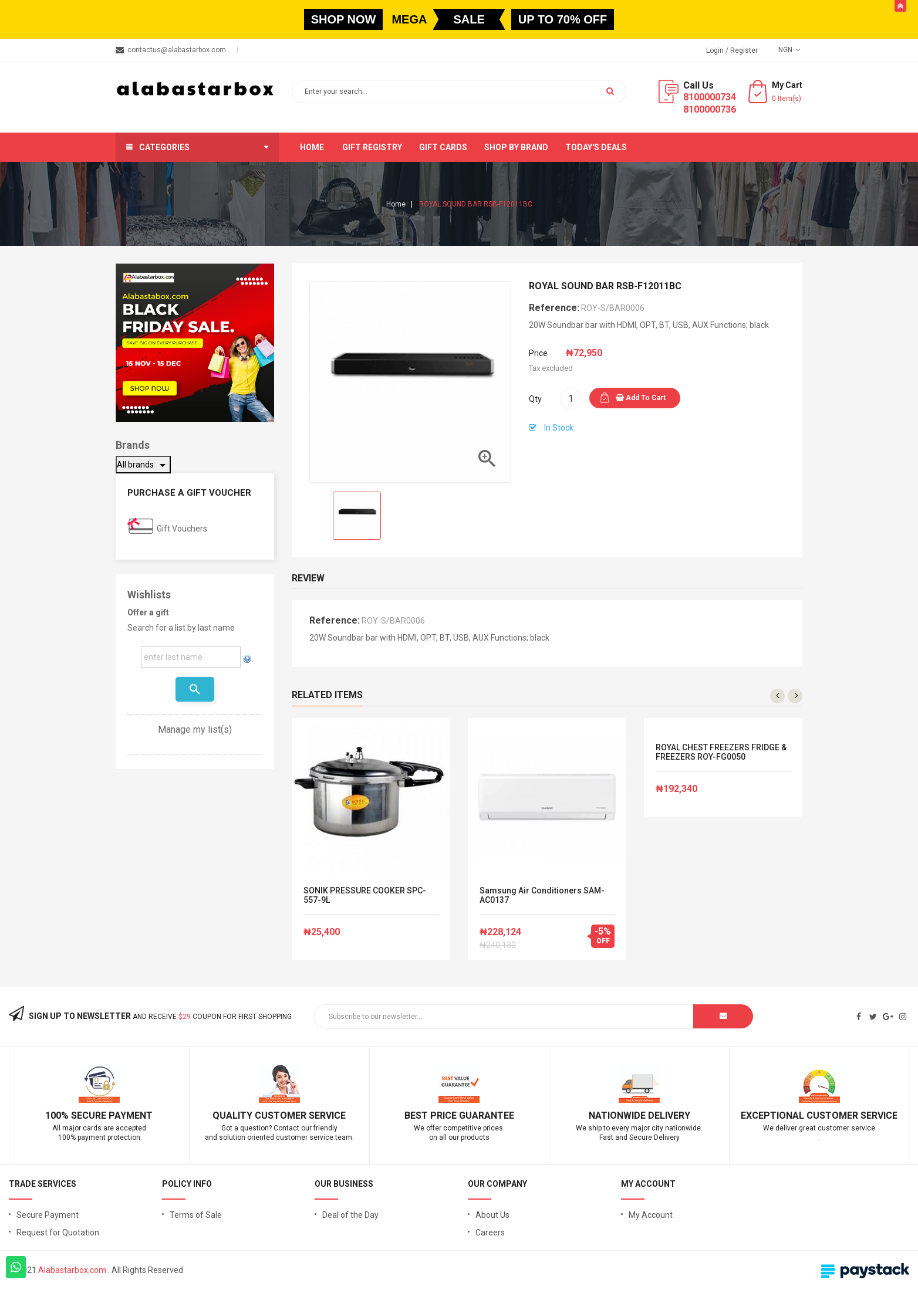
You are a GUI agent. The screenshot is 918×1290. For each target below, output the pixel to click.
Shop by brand (516, 147)
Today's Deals (596, 147)
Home (312, 147)
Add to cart (641, 398)
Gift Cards (443, 147)
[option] (357, 516)
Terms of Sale (196, 1215)
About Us (492, 1215)
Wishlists (149, 594)
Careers (490, 1232)
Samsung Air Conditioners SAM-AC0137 (542, 895)
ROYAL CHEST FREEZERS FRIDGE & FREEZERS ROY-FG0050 (721, 752)
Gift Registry (372, 147)
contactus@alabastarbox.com (176, 50)
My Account (651, 1215)
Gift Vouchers (182, 528)
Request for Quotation (57, 1232)
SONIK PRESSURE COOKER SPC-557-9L (364, 895)
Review (308, 578)
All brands (143, 465)
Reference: (554, 307)
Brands (133, 445)
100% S (61, 1115)
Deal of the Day (350, 1215)
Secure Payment (47, 1215)
